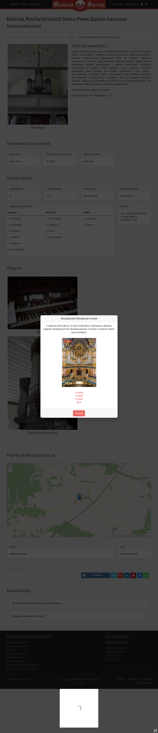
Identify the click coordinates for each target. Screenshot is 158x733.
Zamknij (79, 413)
